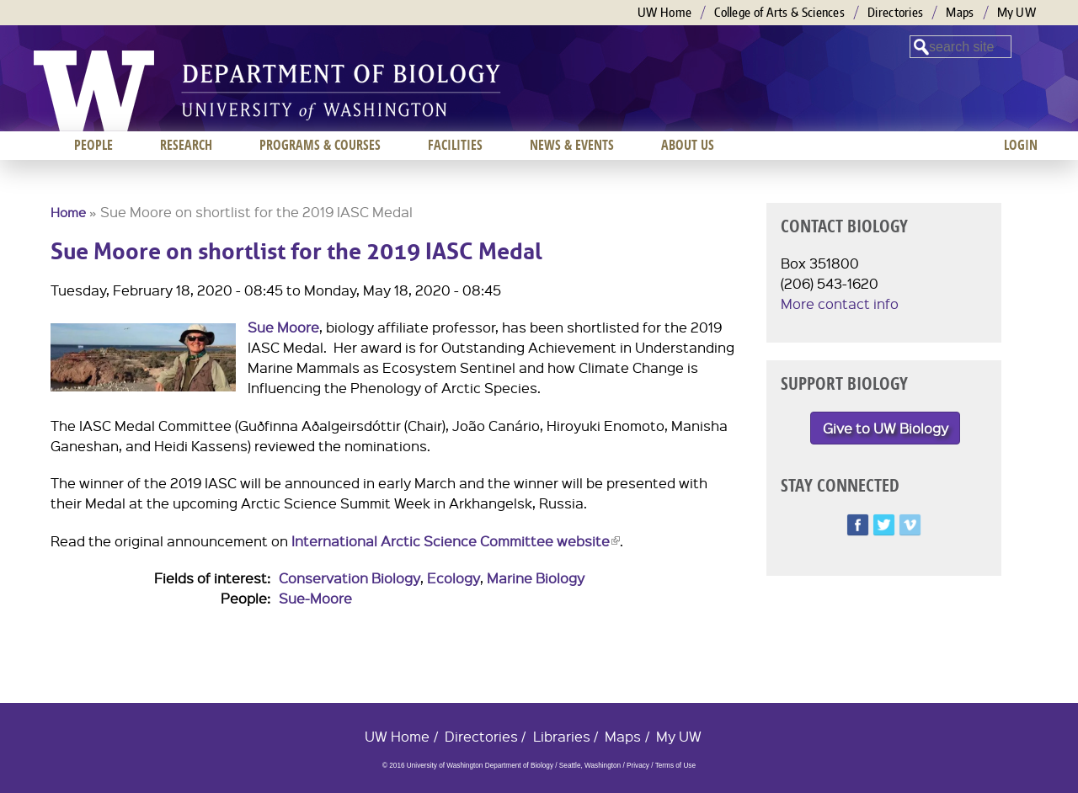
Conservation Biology (349, 578)
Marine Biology (535, 578)
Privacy (638, 765)
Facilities (455, 145)
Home (68, 212)
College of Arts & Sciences (779, 12)
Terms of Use (675, 765)
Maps (960, 12)
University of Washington (94, 91)
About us (687, 145)
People (93, 145)
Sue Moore (283, 327)
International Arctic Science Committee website (455, 541)
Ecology (453, 578)
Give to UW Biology (885, 428)
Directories (895, 12)
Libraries (561, 736)
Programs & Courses (320, 145)
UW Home (664, 12)
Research (186, 145)
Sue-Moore (315, 598)
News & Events (572, 145)
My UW (1017, 12)
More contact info (840, 303)
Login (1021, 145)
